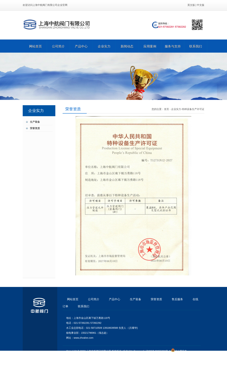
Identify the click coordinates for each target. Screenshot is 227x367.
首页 (166, 109)
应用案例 (149, 46)
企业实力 (104, 46)
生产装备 (35, 121)
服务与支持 (173, 46)
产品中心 (81, 46)
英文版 (191, 5)
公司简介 (58, 46)
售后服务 (177, 299)
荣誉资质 (35, 128)
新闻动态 (127, 46)
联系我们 (195, 46)
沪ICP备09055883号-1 (158, 351)
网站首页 (35, 46)
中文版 (200, 5)
